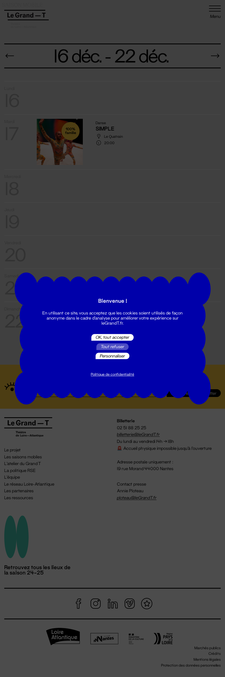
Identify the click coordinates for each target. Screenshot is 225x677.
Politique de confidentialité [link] (112, 374)
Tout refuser (112, 346)
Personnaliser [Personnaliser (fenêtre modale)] (112, 355)
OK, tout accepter (112, 337)
